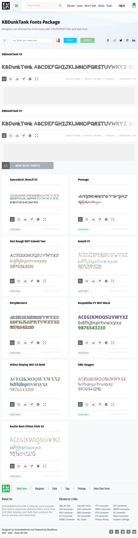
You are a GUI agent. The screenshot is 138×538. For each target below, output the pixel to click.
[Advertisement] (69, 95)
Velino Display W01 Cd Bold (27, 364)
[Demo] (36, 79)
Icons (80, 6)
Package (82, 489)
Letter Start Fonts (102, 489)
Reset (87, 40)
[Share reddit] (114, 40)
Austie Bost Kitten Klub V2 (27, 426)
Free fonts (6, 6)
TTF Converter (102, 506)
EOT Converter (84, 509)
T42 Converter (84, 516)
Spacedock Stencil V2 (24, 179)
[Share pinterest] (127, 40)
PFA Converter (66, 512)
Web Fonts (22, 489)
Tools (109, 6)
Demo (101, 6)
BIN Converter (84, 512)
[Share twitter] (121, 40)
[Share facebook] (108, 40)
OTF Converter (120, 506)
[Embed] (30, 79)
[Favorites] (10, 79)
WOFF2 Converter (121, 509)
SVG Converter (66, 509)
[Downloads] (17, 79)
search (60, 5)
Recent (71, 6)
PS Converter (119, 512)
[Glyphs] (23, 79)
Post (70, 40)
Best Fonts (90, 6)
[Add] (4, 79)
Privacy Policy (102, 519)
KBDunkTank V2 (12, 54)
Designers (39, 489)
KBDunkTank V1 (12, 111)
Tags (67, 489)
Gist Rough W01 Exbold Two (28, 241)
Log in (122, 5)
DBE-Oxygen (86, 364)
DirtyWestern (18, 303)
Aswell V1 (84, 241)
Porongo (83, 179)
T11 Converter (101, 516)
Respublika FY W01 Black (94, 303)
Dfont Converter (121, 516)
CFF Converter (66, 516)
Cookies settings (121, 519)
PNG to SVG (64, 506)
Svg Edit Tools (84, 506)
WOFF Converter (103, 509)
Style (54, 489)
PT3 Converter (102, 512)
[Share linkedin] (134, 40)
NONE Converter (67, 519)
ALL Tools (81, 519)
